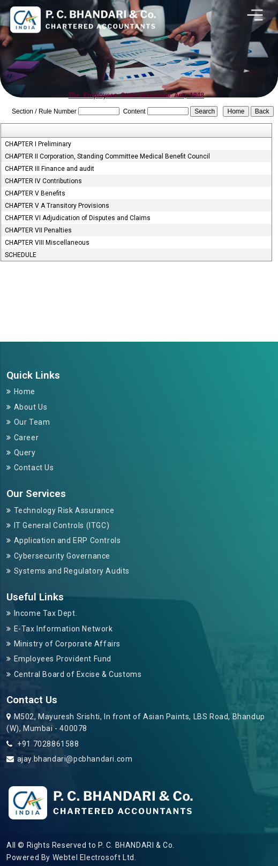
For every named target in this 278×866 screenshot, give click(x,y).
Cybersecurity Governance (62, 556)
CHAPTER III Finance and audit (49, 168)
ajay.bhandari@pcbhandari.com (75, 759)
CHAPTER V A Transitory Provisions (57, 205)
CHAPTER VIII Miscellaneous (47, 242)
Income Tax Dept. (46, 613)
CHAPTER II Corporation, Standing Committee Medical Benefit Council (107, 156)
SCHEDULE (20, 255)
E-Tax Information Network (63, 628)
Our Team (32, 422)
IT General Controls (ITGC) (62, 525)
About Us (31, 407)
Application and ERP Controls (67, 540)
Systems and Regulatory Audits (72, 571)
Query (25, 452)
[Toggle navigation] (255, 15)
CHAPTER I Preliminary (38, 144)
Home (24, 391)
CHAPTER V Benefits (35, 193)
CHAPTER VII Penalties (38, 230)
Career (26, 437)
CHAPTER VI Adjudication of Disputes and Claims (78, 218)
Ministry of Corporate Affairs (67, 643)
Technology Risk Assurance (64, 510)
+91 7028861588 (47, 744)
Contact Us (34, 467)
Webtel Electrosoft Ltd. (94, 857)
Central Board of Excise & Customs (78, 674)
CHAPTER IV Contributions (43, 181)
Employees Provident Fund (62, 658)
